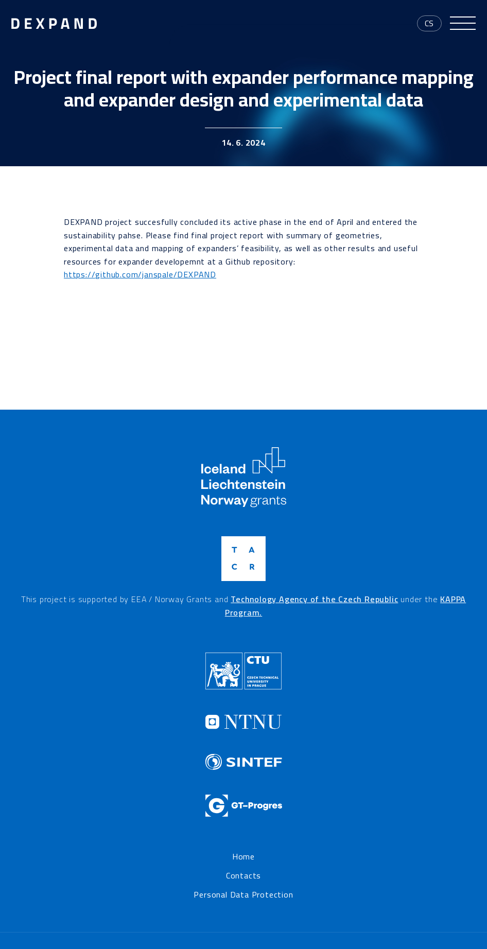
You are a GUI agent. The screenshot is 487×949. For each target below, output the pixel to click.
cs (429, 23)
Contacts (243, 876)
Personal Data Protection (243, 895)
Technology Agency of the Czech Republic (314, 599)
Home (243, 857)
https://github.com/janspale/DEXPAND (140, 274)
